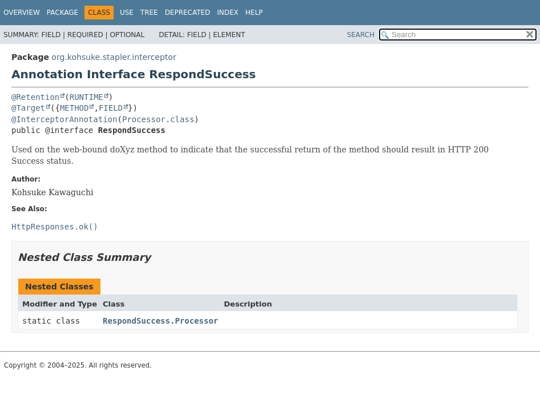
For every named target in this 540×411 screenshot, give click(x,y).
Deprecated (188, 13)
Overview (21, 13)
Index (228, 13)
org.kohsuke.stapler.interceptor (113, 57)
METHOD (74, 107)
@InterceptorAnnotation (64, 119)
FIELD (111, 107)
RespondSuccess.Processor (160, 320)
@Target (28, 107)
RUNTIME (86, 97)
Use (127, 13)
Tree (149, 13)
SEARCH (361, 35)
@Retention (35, 97)
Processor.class (158, 119)
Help (254, 13)
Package (62, 13)
